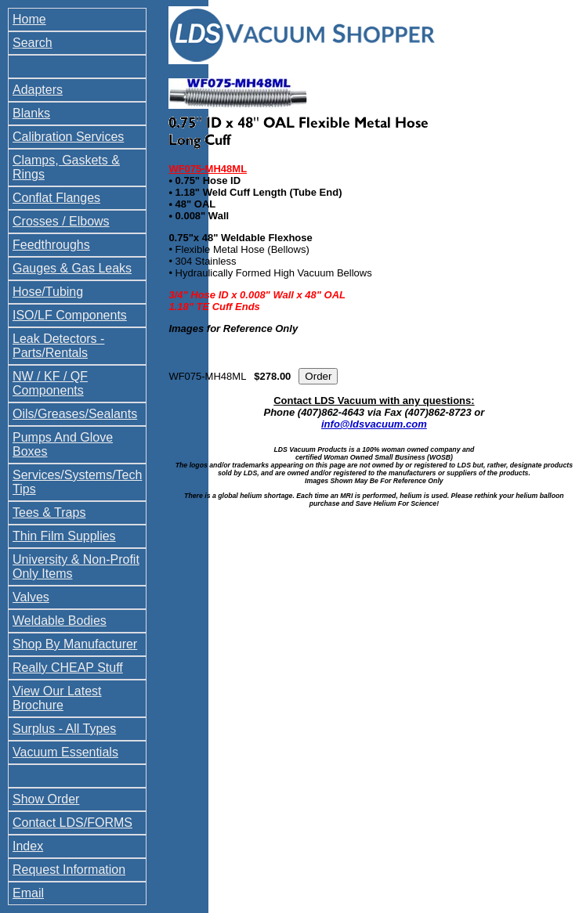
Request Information (69, 869)
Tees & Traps (49, 512)
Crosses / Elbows (61, 221)
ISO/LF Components (70, 315)
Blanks (31, 113)
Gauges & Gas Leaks (72, 268)
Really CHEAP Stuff (68, 667)
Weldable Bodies (60, 620)
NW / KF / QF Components (50, 383)
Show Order (46, 799)
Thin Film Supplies (64, 536)
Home (29, 19)
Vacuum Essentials (65, 752)
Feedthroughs (51, 244)
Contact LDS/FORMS (72, 822)
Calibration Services (68, 136)
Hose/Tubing (48, 291)
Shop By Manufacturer (75, 644)
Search (32, 42)
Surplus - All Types (64, 728)
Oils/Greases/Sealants (75, 413)
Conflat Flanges (56, 197)
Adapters (38, 89)
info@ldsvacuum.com (374, 424)
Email (28, 893)
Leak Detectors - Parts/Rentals (58, 345)
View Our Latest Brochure (57, 698)
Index (28, 846)
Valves (31, 597)
